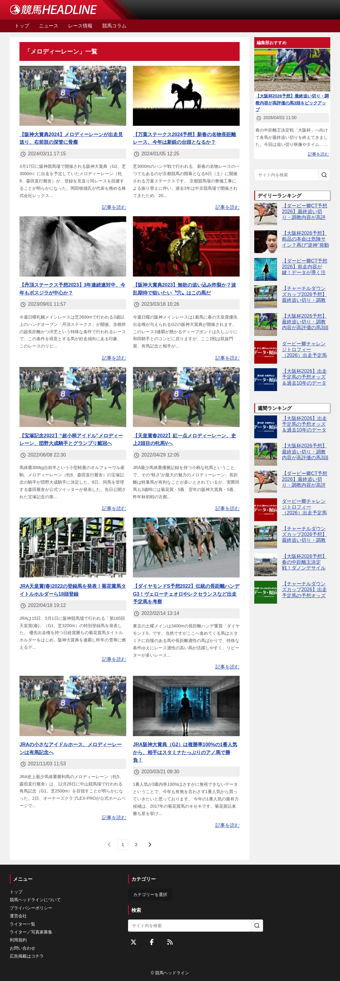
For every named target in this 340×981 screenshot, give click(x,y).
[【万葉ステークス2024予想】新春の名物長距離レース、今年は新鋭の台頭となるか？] (186, 96)
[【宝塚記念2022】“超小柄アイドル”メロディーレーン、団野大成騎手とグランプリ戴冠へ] (72, 397)
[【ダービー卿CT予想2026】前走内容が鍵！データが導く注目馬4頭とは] (265, 269)
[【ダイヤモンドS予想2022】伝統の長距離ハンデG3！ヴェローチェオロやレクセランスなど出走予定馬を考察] (186, 547)
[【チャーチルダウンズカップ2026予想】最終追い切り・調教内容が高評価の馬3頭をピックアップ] (265, 296)
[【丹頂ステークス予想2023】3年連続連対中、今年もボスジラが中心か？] (72, 246)
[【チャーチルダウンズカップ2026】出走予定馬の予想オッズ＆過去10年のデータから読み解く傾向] (265, 592)
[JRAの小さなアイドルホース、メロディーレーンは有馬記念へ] (72, 706)
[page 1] (122, 844)
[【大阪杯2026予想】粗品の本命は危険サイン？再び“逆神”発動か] (265, 241)
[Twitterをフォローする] (133, 942)
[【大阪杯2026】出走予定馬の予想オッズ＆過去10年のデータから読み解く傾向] (265, 379)
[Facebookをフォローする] (151, 942)
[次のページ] (149, 844)
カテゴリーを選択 (150, 894)
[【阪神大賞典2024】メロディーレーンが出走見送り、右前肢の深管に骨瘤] (72, 96)
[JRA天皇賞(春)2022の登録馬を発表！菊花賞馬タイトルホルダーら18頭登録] (72, 547)
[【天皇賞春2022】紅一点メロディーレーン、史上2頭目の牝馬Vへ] (186, 397)
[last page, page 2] (136, 844)
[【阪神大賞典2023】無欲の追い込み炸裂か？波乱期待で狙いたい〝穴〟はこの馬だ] (186, 246)
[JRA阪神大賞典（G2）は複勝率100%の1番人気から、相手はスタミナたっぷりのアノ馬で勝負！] (186, 706)
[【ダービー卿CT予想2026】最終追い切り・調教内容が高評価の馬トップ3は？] (265, 214)
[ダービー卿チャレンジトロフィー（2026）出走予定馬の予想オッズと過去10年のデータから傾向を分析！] (265, 352)
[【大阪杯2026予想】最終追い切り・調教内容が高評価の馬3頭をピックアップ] (265, 324)
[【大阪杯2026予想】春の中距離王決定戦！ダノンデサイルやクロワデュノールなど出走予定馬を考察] (265, 564)
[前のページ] (109, 844)
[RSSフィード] (170, 942)
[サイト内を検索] (324, 175)
